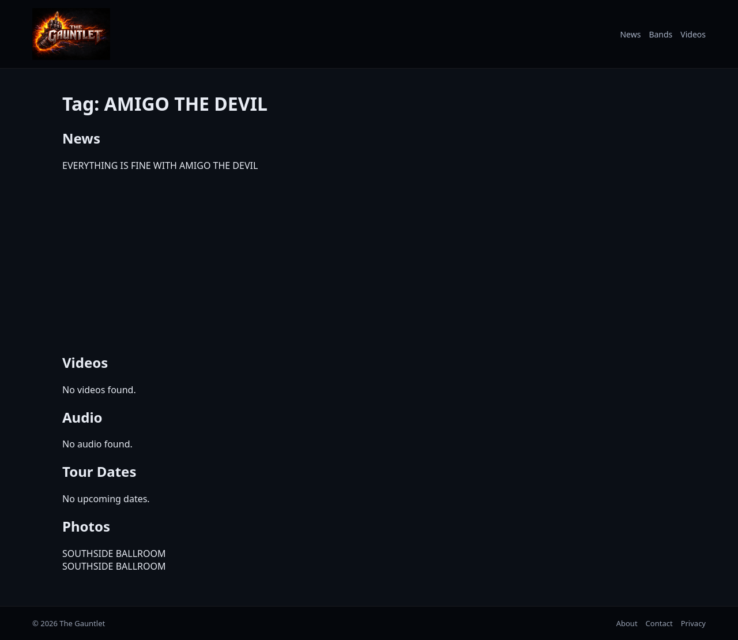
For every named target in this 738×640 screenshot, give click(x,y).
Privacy (693, 623)
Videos (693, 34)
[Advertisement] (369, 260)
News (630, 34)
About (627, 623)
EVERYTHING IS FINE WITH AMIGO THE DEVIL (160, 165)
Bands (660, 34)
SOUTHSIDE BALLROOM (114, 553)
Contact (659, 623)
